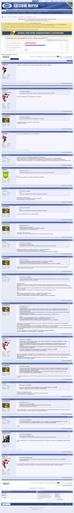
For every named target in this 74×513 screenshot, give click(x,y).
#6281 (71, 62)
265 (49, 56)
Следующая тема (41, 488)
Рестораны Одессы (32, 11)
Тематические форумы (12, 16)
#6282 (71, 88)
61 (61, 49)
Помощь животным (52, 19)
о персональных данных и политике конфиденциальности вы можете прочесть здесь (22, 29)
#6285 (71, 154)
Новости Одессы (22, 11)
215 (47, 56)
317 (62, 56)
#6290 (71, 240)
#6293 (71, 303)
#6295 (71, 363)
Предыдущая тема (33, 488)
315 (58, 56)
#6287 (71, 188)
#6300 (71, 454)
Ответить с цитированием (67, 83)
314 (55, 56)
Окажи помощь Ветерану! (42, 19)
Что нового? (9, 11)
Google (5, 493)
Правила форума (60, 499)
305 (51, 56)
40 (61, 47)
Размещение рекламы (59, 503)
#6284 (71, 131)
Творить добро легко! (22, 19)
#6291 (71, 256)
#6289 (71, 222)
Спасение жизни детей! (31, 19)
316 (60, 56)
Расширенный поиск (67, 12)
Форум (4, 11)
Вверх (68, 62)
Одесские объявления (43, 11)
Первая (41, 56)
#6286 (71, 167)
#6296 (71, 382)
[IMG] (56, 496)
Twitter (5, 497)
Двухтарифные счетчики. (11, 54)
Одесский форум (35, 509)
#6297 (71, 399)
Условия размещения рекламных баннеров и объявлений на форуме (37, 20)
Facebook (5, 495)
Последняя (69, 56)
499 (61, 45)
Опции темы (69, 60)
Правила (16, 11)
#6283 (71, 113)
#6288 (71, 204)
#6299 (71, 431)
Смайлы (56, 495)
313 (53, 56)
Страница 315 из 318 (34, 56)
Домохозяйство (22, 16)
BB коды (56, 493)
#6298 (71, 416)
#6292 (71, 274)
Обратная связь (51, 503)
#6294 (71, 336)
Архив (66, 503)
